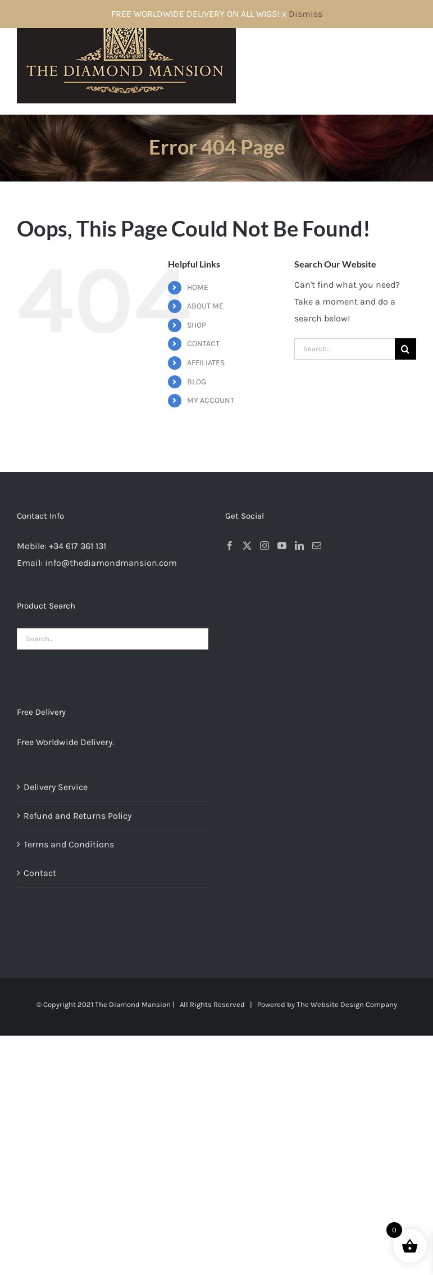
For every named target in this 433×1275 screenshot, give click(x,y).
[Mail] (316, 545)
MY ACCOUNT (210, 400)
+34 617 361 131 (77, 546)
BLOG (196, 382)
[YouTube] (281, 545)
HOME (197, 287)
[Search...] (344, 349)
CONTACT (203, 343)
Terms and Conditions (69, 844)
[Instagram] (264, 545)
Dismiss (305, 13)
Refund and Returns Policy (77, 815)
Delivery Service (56, 787)
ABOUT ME (205, 306)
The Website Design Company (347, 1004)
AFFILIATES (206, 362)
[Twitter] (247, 545)
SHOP (196, 325)
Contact (40, 873)
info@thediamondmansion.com (111, 562)
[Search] (405, 349)
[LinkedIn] (299, 545)
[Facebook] (229, 545)
